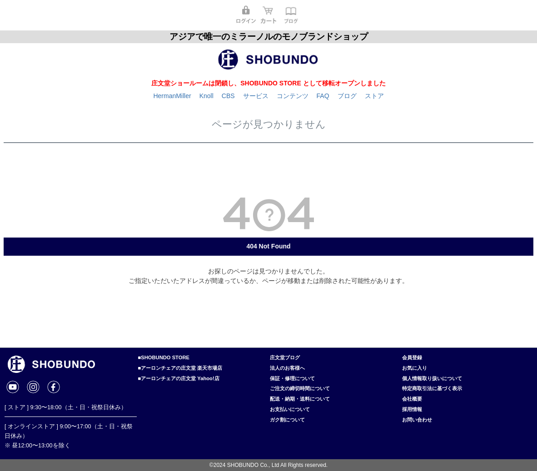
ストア (374, 95)
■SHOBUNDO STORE (163, 357)
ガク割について (287, 419)
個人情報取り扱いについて (432, 378)
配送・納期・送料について (300, 399)
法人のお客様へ (287, 368)
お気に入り (414, 368)
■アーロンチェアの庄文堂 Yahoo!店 (178, 378)
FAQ (323, 95)
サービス (255, 95)
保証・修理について (292, 378)
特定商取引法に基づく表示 (432, 388)
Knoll (206, 95)
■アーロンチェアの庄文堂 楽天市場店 (180, 368)
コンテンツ (292, 95)
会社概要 (412, 399)
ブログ (347, 95)
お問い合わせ (417, 419)
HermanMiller (172, 95)
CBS (228, 95)
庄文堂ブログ (285, 357)
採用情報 (412, 409)
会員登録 (412, 357)
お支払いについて (290, 409)
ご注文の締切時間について (300, 388)
